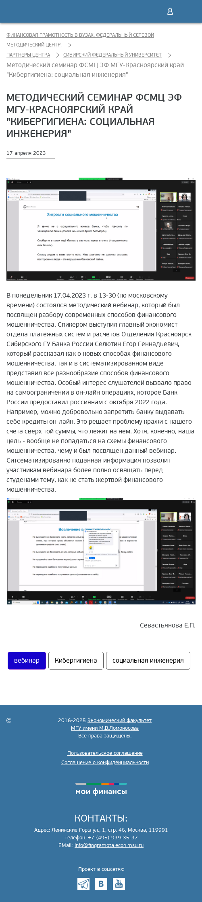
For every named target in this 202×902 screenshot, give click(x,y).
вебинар (27, 661)
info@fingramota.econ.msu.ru (109, 845)
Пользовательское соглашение (105, 753)
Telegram (83, 884)
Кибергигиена (76, 661)
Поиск (153, 11)
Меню (187, 11)
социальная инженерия (148, 661)
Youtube (119, 884)
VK (101, 884)
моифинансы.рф (101, 789)
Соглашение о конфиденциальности (105, 762)
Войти (170, 11)
